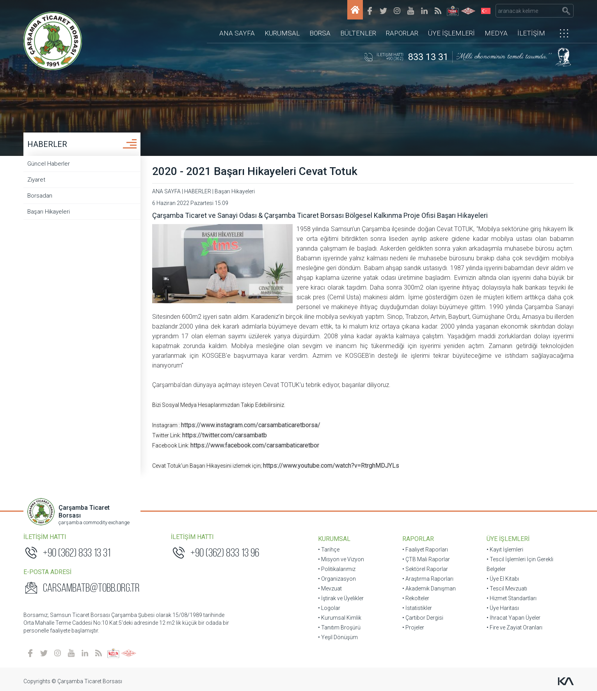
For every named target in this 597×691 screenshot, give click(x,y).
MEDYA (496, 33)
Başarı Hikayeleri (48, 211)
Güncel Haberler (48, 163)
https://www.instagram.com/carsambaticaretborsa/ (250, 425)
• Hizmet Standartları (512, 598)
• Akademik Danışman (429, 588)
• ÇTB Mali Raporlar (426, 559)
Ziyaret (36, 179)
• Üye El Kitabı (503, 579)
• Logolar (329, 608)
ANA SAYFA (237, 33)
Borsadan (39, 195)
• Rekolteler (415, 598)
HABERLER (47, 144)
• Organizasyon (337, 579)
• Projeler (413, 627)
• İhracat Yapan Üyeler (513, 618)
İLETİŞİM (531, 33)
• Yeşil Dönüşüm (338, 637)
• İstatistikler (417, 608)
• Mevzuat (330, 588)
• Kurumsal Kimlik (339, 618)
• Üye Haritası (503, 608)
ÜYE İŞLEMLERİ (451, 33)
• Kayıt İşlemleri (505, 549)
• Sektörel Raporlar (425, 569)
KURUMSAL (282, 33)
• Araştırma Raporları (427, 579)
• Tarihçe (328, 549)
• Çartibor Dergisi (422, 618)
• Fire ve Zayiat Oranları (514, 627)
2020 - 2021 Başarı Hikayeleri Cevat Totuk (254, 171)
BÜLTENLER (358, 33)
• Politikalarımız (336, 569)
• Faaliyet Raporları (425, 549)
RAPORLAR (402, 33)
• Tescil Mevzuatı (507, 588)
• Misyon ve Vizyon (341, 559)
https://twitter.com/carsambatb (224, 435)
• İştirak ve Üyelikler (341, 598)
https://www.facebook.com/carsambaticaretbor (254, 445)
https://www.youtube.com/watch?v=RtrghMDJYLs (331, 465)
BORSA (319, 33)
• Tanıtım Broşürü (339, 627)
